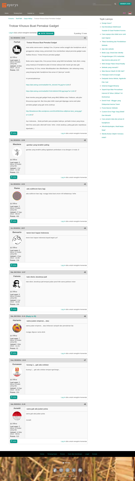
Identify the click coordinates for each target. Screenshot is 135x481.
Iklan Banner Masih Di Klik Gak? (113, 71)
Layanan (30, 13)
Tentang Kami (18, 13)
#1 (85, 38)
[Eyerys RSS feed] (80, 473)
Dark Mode (67, 462)
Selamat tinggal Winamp (110, 86)
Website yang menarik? (110, 67)
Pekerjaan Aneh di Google (111, 75)
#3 (85, 184)
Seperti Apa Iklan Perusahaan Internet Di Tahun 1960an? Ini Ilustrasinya (112, 93)
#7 (85, 360)
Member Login (125, 4)
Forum (62, 454)
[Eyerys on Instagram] (61, 473)
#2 (85, 140)
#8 (85, 404)
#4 (85, 228)
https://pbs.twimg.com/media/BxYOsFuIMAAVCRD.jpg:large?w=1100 (50, 91)
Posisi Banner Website (110, 108)
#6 (85, 316)
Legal (87, 454)
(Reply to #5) (31, 316)
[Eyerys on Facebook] (55, 473)
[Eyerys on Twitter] (74, 473)
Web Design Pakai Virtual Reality (113, 64)
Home (6, 13)
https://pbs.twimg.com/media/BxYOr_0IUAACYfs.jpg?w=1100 (47, 85)
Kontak (41, 13)
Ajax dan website (108, 49)
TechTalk (19, 18)
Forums (11, 18)
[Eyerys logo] (10, 5)
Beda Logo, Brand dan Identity (112, 53)
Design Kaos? (107, 23)
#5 (85, 272)
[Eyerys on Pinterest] (67, 473)
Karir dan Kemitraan (75, 454)
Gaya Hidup (28, 18)
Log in (11, 33)
